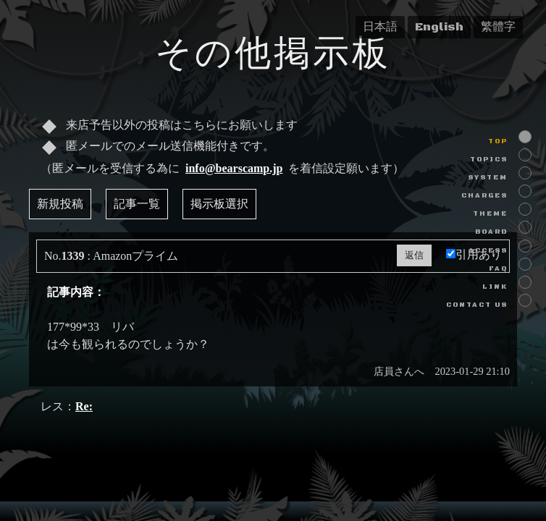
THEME (490, 214)
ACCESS (488, 251)
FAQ (498, 269)
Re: (84, 406)
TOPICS (489, 160)
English (439, 27)
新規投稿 (60, 204)
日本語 (380, 27)
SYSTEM (488, 178)
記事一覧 (137, 204)
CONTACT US (477, 305)
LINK (495, 287)
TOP (498, 141)
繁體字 (498, 27)
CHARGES (484, 196)
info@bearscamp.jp (233, 168)
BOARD (491, 232)
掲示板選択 (219, 204)
